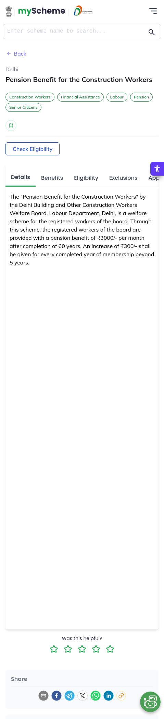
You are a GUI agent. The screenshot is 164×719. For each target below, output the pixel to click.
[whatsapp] (95, 696)
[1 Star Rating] (54, 649)
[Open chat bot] (150, 702)
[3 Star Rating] (82, 649)
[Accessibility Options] (157, 169)
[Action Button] (41, 12)
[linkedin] (108, 696)
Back (15, 53)
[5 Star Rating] (110, 649)
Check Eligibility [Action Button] (32, 148)
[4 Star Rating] (96, 649)
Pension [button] (141, 96)
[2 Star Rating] (68, 649)
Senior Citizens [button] (23, 107)
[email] (43, 696)
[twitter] (82, 696)
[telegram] (69, 696)
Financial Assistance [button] (80, 96)
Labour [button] (117, 96)
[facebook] (56, 696)
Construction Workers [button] (30, 96)
